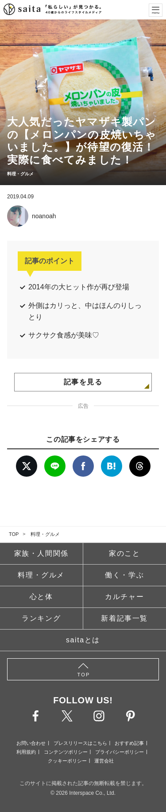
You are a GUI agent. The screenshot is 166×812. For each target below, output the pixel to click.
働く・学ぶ (124, 575)
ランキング (41, 618)
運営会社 (104, 760)
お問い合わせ (31, 743)
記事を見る (83, 382)
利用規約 (26, 752)
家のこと (124, 553)
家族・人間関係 (41, 553)
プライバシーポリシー (119, 752)
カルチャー (124, 596)
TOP (14, 534)
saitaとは (83, 640)
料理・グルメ (45, 534)
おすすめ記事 (129, 743)
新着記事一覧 (124, 618)
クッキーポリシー (67, 760)
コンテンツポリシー (66, 752)
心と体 (41, 596)
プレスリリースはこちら (80, 743)
